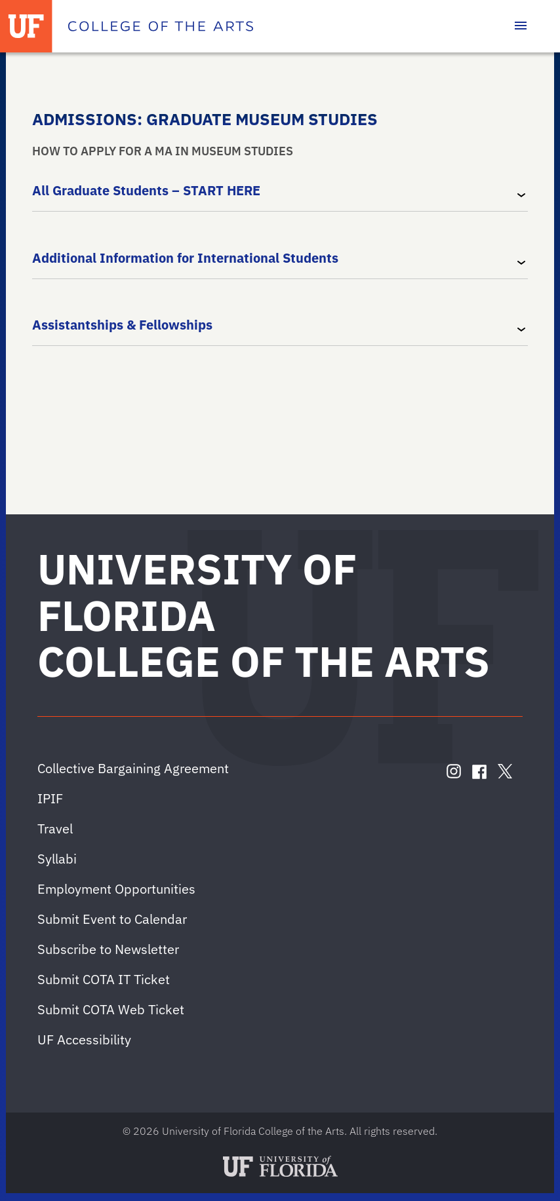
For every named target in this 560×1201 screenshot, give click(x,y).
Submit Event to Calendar (112, 919)
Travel (55, 828)
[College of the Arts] (160, 26)
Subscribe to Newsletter (108, 949)
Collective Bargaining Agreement (133, 768)
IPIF (50, 798)
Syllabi (57, 858)
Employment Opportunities (116, 889)
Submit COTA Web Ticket (110, 1009)
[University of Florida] (26, 26)
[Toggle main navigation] (521, 26)
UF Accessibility (84, 1039)
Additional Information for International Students (185, 257)
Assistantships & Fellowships (122, 325)
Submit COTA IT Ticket (103, 979)
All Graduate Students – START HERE (146, 190)
